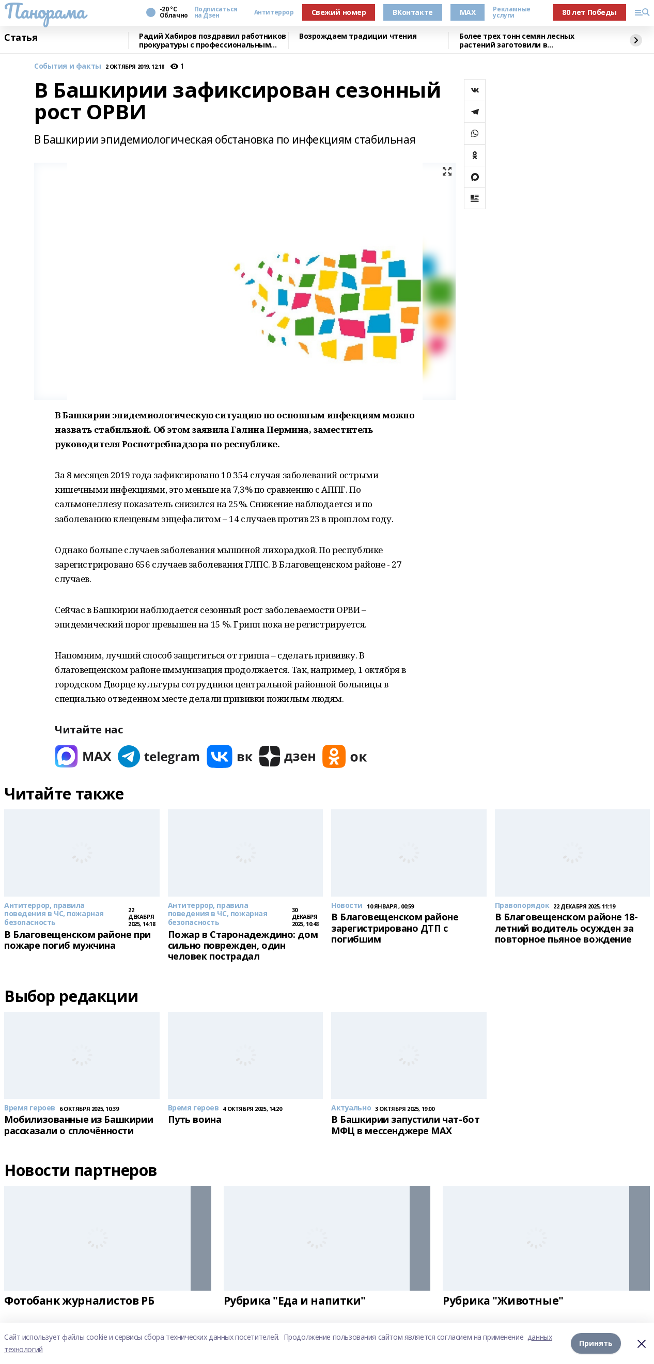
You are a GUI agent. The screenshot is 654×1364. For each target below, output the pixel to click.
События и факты (67, 66)
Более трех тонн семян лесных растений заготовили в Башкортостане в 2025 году (516, 40)
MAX (468, 12)
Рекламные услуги (511, 12)
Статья (20, 37)
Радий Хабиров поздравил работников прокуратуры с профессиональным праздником (212, 40)
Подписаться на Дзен (216, 12)
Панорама (44, 11)
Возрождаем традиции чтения (357, 36)
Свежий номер (339, 12)
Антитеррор (274, 12)
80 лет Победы (589, 12)
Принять (596, 1343)
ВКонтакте (412, 12)
